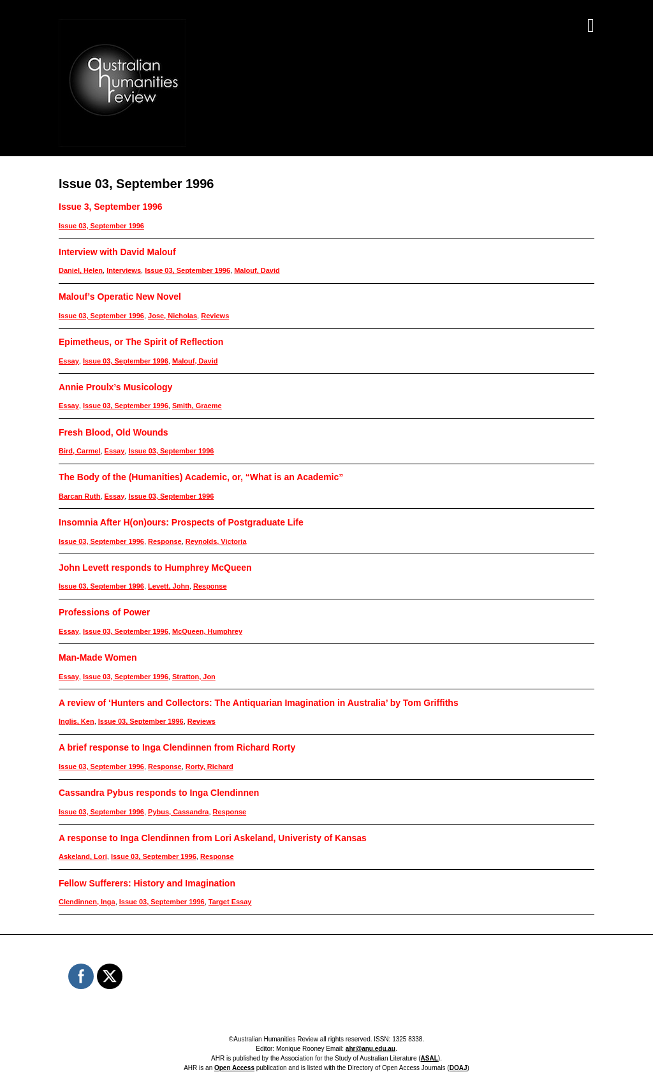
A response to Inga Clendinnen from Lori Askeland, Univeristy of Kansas (213, 838)
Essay (69, 361)
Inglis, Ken (76, 721)
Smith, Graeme (197, 405)
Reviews (215, 315)
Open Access (234, 1067)
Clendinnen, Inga (87, 902)
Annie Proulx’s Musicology (115, 387)
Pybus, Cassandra (178, 812)
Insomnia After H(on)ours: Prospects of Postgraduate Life (181, 522)
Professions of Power (104, 612)
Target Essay (230, 902)
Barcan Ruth (79, 496)
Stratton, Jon (194, 676)
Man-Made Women (98, 657)
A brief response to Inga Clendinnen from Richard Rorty (177, 747)
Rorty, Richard (209, 766)
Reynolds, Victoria (216, 541)
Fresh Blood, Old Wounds (113, 432)
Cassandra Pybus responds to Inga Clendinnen (159, 793)
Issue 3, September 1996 (111, 207)
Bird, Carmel (79, 451)
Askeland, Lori (83, 856)
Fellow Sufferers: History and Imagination (147, 883)
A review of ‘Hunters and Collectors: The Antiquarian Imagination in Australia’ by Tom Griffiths (259, 703)
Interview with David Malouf (117, 252)
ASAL (429, 1058)
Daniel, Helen (81, 270)
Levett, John (168, 586)
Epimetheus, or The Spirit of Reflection (141, 342)
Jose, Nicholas (172, 315)
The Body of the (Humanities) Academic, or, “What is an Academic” (201, 477)
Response (165, 541)
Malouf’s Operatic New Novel (120, 296)
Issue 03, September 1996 (101, 226)
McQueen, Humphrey (207, 631)
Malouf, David (257, 270)
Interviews (123, 270)
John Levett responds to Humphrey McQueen (155, 567)
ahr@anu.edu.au (370, 1048)
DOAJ (458, 1067)
